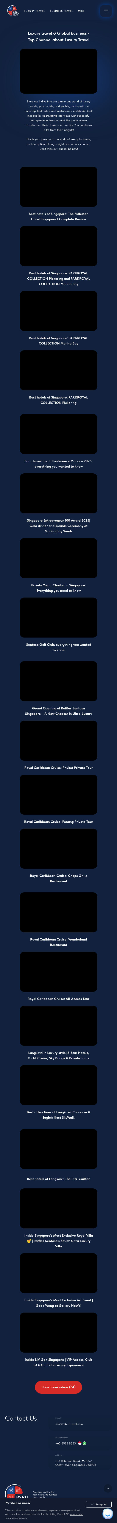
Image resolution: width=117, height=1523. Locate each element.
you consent (76, 1513)
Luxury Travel (34, 10)
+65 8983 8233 (65, 1443)
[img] (106, 10)
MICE (81, 10)
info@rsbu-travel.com (69, 1424)
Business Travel (61, 10)
